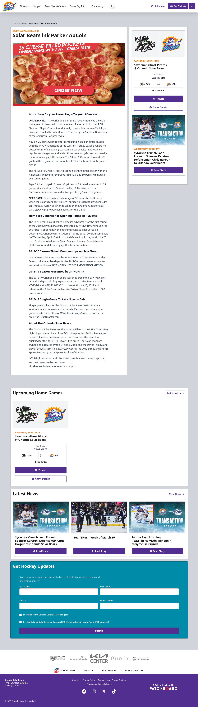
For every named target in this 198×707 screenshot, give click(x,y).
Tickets (25, 6)
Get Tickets (178, 6)
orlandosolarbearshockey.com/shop (52, 366)
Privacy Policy (89, 680)
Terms (101, 680)
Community (98, 6)
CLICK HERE (41, 209)
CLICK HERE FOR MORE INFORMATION (81, 265)
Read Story (158, 170)
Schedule (158, 6)
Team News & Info (56, 6)
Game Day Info (79, 6)
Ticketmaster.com (49, 317)
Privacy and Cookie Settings (99, 684)
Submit (99, 631)
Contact (75, 680)
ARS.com (46, 348)
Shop (37, 6)
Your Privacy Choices (116, 680)
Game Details (159, 107)
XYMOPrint (85, 225)
